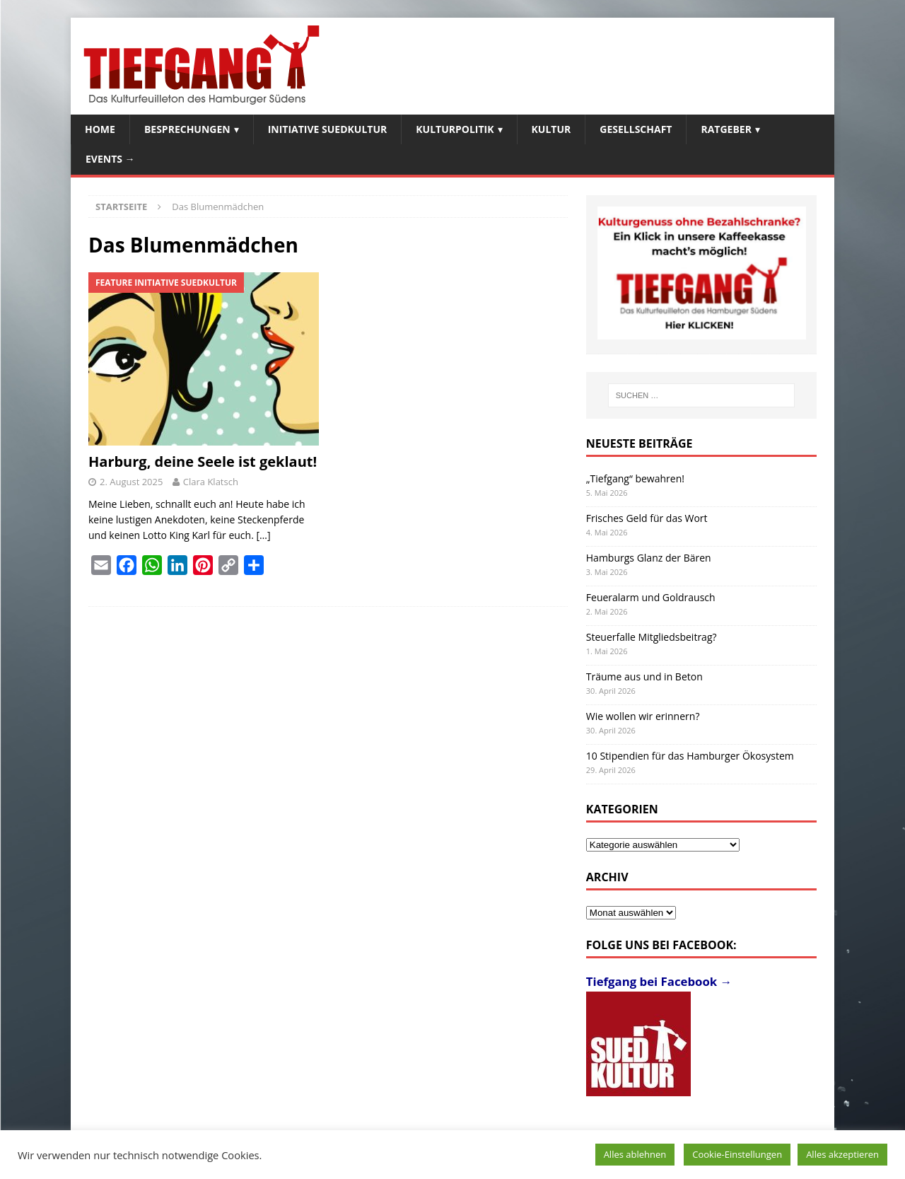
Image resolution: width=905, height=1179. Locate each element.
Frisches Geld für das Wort (647, 518)
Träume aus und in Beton (644, 676)
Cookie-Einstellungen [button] (737, 1154)
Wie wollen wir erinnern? (643, 716)
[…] (263, 535)
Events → (110, 158)
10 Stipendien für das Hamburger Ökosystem (690, 755)
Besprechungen (187, 129)
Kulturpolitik (455, 129)
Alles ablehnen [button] (635, 1154)
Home (100, 129)
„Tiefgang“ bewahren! (635, 478)
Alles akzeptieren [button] (842, 1154)
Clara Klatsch (210, 481)
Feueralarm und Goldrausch (651, 597)
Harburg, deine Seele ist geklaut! (202, 461)
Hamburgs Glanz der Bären (648, 557)
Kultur (551, 129)
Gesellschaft (636, 129)
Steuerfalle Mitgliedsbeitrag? (651, 637)
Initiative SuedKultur (327, 129)
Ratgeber (726, 129)
